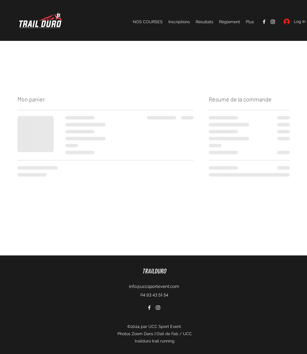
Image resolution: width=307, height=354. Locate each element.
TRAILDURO (154, 271)
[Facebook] (264, 22)
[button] (148, 21)
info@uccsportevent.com (154, 286)
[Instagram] (273, 22)
